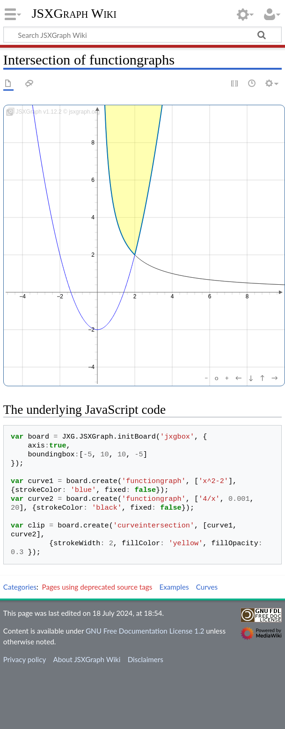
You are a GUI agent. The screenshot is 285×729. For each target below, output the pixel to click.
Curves (207, 587)
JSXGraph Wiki (74, 13)
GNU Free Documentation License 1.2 (145, 631)
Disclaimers (145, 659)
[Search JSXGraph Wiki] (142, 34)
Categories (20, 587)
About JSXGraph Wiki (86, 659)
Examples (174, 587)
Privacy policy (24, 659)
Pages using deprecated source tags (97, 587)
